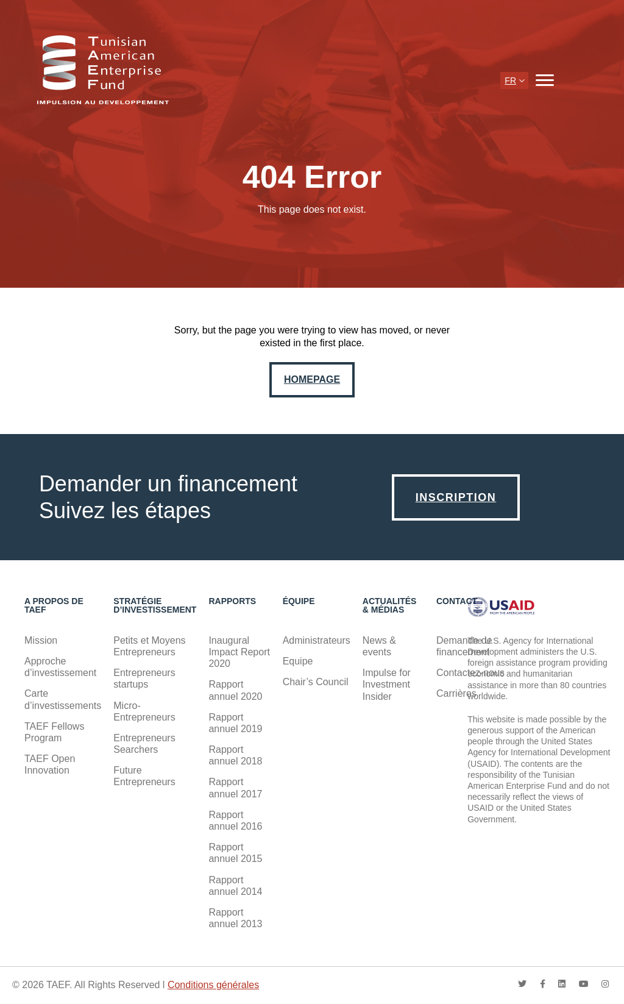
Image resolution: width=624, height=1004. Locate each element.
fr (510, 80)
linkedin (562, 984)
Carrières (456, 693)
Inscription (456, 497)
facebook (542, 984)
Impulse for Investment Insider (387, 684)
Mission (40, 640)
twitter (522, 984)
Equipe (298, 661)
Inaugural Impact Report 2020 (238, 652)
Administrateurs (316, 640)
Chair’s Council (316, 682)
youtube (584, 984)
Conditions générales (213, 985)
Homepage (312, 379)
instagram (605, 984)
